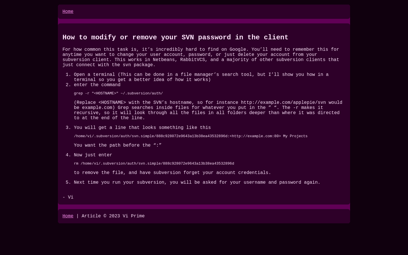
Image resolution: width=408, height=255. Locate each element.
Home (67, 12)
